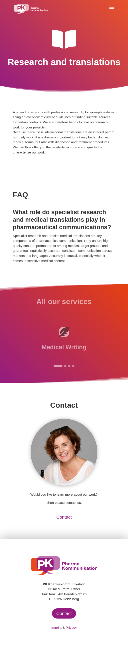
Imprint (56, 627)
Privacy (71, 627)
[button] (58, 366)
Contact (64, 517)
